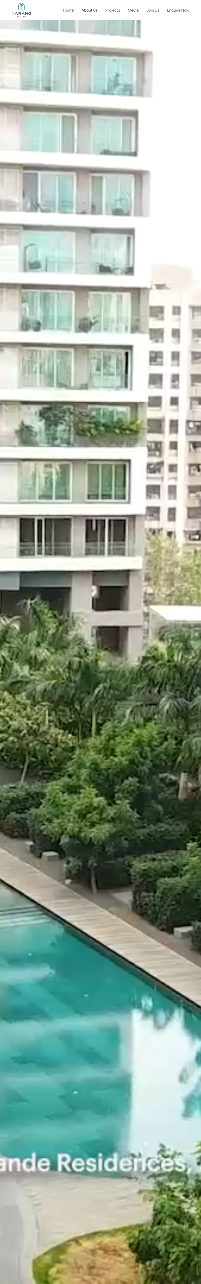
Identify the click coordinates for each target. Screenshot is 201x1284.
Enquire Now (178, 10)
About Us (89, 10)
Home (68, 10)
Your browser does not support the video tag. (100, 642)
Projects (112, 10)
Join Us (153, 10)
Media (133, 10)
